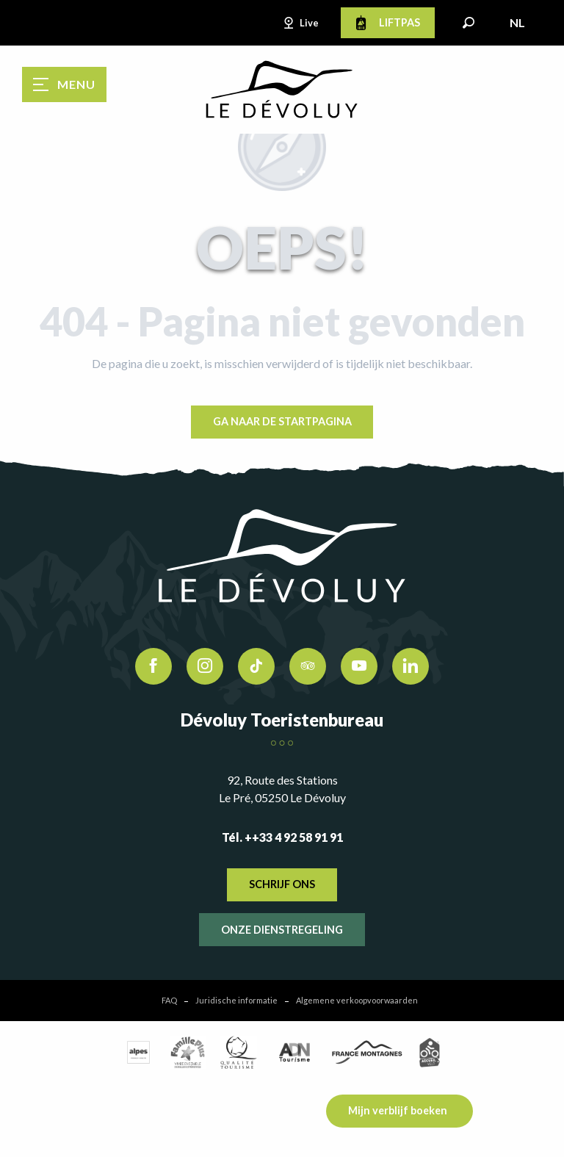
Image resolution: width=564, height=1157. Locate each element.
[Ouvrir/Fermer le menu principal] (64, 84)
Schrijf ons (282, 884)
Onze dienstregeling (282, 929)
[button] (468, 23)
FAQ (169, 1000)
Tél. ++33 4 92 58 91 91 (282, 837)
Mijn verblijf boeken (397, 1110)
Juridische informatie (236, 1000)
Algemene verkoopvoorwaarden (357, 1000)
